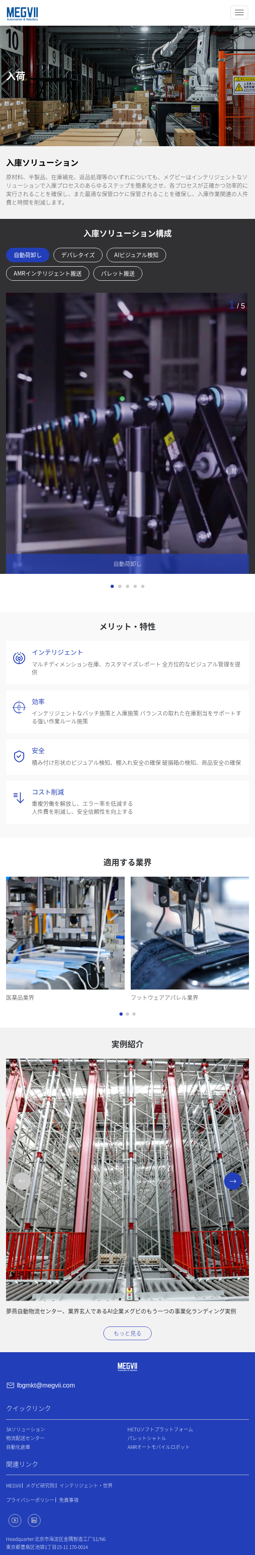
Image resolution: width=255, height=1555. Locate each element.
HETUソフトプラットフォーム (160, 1429)
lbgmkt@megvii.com (46, 1385)
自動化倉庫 (18, 1447)
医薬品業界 (20, 997)
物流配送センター (25, 1438)
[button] (121, 1014)
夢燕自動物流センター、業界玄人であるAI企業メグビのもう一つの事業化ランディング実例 (121, 1311)
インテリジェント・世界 (86, 1485)
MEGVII (13, 1485)
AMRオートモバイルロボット (159, 1447)
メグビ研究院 (40, 1485)
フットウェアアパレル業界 (164, 997)
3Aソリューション (25, 1429)
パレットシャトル (147, 1438)
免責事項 (68, 1500)
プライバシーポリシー (30, 1500)
